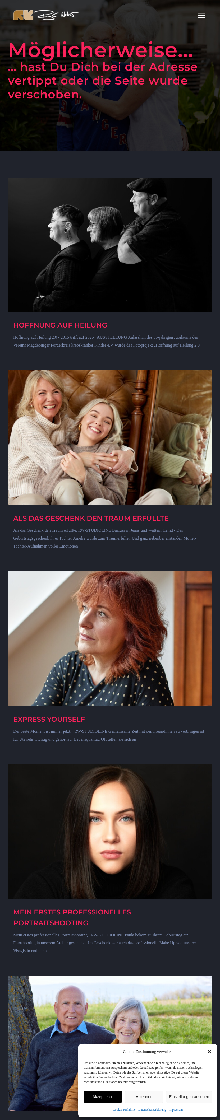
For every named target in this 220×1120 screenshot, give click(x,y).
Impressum (176, 1110)
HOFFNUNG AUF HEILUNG (60, 325)
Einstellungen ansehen (189, 1096)
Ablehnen (144, 1096)
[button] (209, 1051)
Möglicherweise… (100, 49)
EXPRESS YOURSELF (49, 719)
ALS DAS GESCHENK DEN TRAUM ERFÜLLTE (91, 518)
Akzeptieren (102, 1096)
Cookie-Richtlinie (124, 1110)
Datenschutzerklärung (152, 1110)
